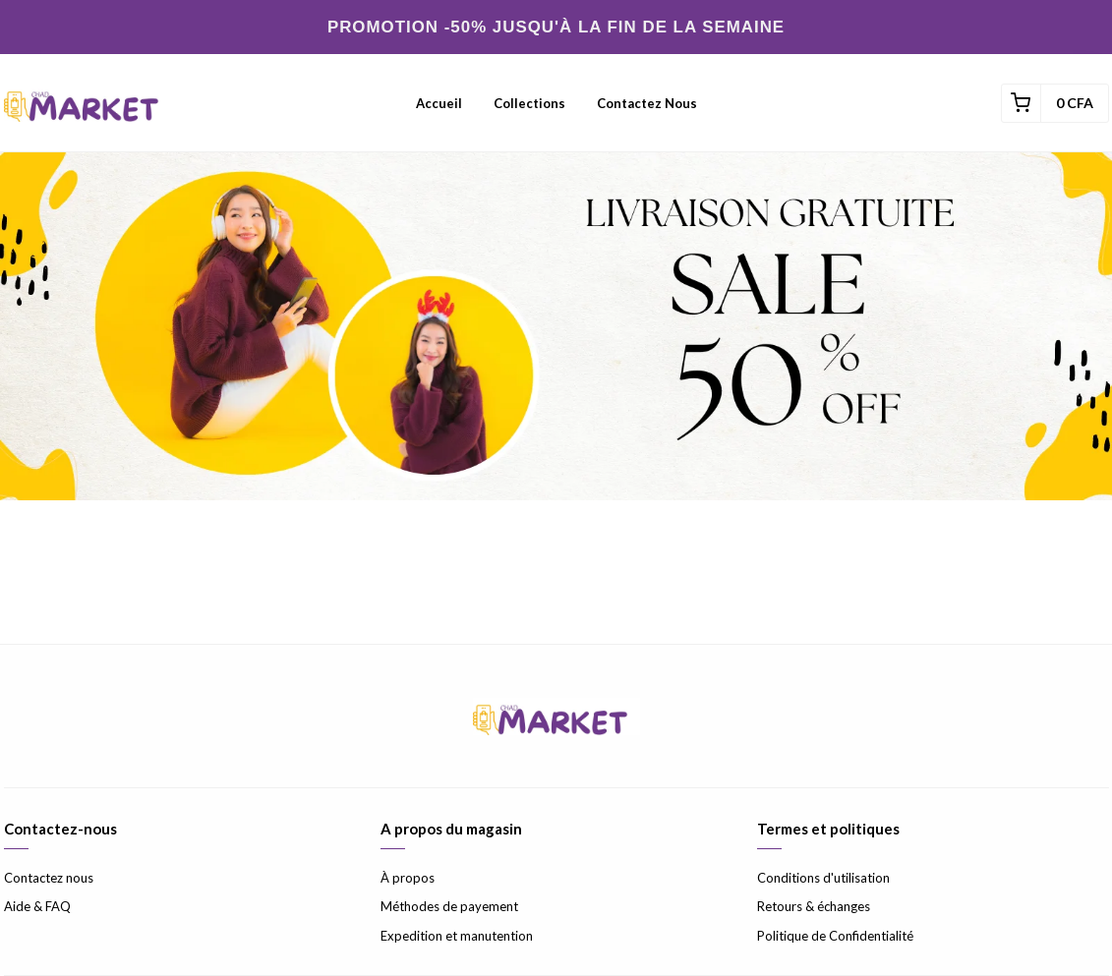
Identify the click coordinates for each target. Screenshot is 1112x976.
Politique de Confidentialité (835, 936)
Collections (529, 103)
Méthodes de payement (449, 906)
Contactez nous (647, 103)
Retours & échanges (813, 906)
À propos (407, 878)
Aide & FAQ (37, 906)
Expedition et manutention (456, 936)
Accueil (439, 103)
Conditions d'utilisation (823, 878)
